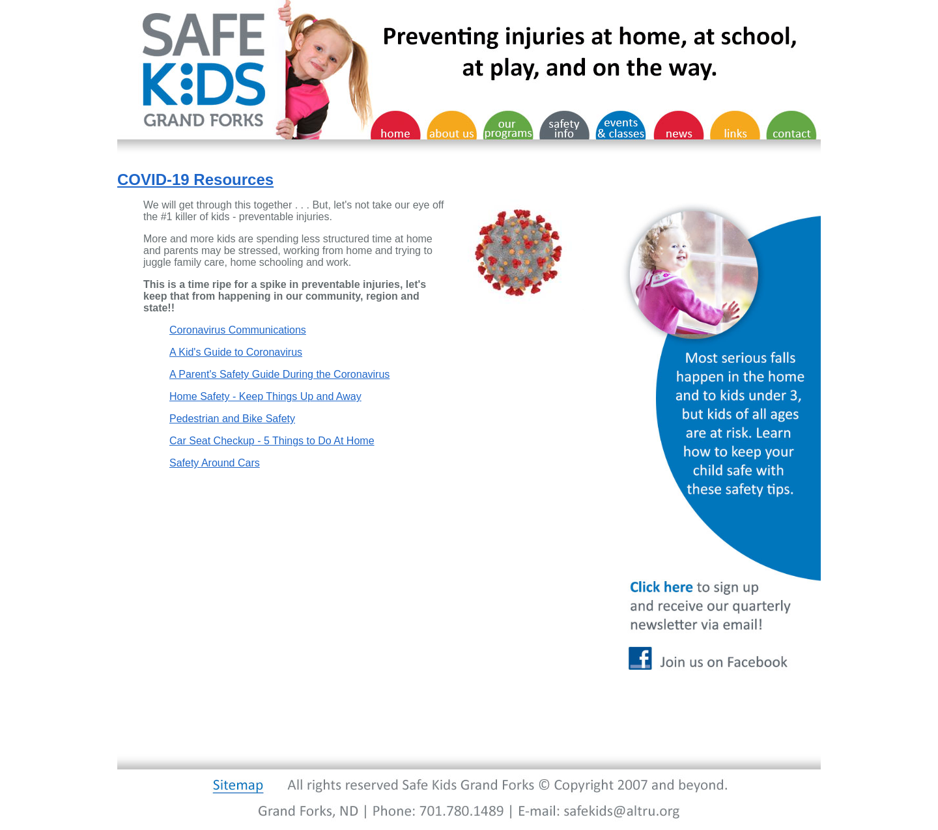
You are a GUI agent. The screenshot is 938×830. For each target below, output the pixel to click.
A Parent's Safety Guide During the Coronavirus (279, 374)
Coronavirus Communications (237, 330)
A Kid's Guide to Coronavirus (235, 352)
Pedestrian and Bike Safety (232, 418)
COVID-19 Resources (195, 179)
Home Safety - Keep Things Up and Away (265, 396)
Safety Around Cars (214, 462)
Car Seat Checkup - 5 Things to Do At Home (272, 440)
